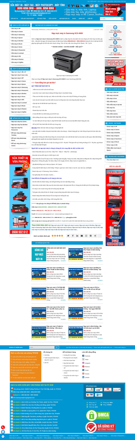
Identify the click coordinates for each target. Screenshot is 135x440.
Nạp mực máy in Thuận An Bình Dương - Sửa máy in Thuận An (55, 328)
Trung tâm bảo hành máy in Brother (71, 376)
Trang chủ (12, 1)
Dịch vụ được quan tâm (116, 89)
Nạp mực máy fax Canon (19, 121)
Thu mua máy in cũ (113, 160)
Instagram (86, 363)
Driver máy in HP (112, 126)
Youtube (85, 373)
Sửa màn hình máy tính (114, 117)
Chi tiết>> (63, 260)
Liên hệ (90, 18)
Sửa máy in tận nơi (112, 92)
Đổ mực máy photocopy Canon (18, 144)
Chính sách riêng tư (120, 347)
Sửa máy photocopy (27, 18)
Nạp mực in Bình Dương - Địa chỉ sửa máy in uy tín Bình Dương (92, 328)
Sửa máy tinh (92, 438)
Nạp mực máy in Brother (18, 93)
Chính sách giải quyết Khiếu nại (103, 347)
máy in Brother (86, 225)
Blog (74, 18)
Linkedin (85, 377)
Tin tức (24, 1)
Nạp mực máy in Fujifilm (18, 112)
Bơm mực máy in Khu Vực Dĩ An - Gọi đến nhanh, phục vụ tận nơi (56, 308)
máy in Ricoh (79, 227)
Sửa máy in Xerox (16, 47)
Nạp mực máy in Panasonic (19, 90)
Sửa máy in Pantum (17, 59)
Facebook (86, 356)
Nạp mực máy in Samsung (19, 87)
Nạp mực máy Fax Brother (19, 124)
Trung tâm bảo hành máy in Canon (71, 372)
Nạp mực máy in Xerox (18, 96)
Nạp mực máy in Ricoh (18, 106)
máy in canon (71, 225)
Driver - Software (115, 123)
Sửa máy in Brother (17, 41)
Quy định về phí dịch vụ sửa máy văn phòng (79, 347)
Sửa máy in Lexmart (17, 53)
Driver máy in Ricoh (113, 142)
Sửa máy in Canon (17, 31)
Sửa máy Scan (111, 111)
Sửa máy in (14, 18)
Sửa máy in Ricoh (16, 44)
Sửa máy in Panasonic (18, 50)
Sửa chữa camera (112, 114)
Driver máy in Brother (113, 132)
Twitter (85, 359)
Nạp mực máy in (64, 18)
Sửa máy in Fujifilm (17, 62)
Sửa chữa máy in (112, 101)
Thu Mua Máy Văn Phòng (117, 156)
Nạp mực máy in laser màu (19, 75)
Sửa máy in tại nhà (112, 95)
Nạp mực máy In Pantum (19, 109)
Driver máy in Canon (113, 129)
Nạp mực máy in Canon (18, 81)
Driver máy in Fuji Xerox (114, 139)
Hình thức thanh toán (69, 360)
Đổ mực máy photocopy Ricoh (18, 139)
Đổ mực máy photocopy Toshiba (18, 134)
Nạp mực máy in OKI (17, 99)
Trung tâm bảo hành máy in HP (71, 367)
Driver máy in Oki (112, 145)
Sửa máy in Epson (17, 37)
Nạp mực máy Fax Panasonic (16, 129)
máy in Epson (64, 227)
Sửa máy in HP (15, 28)
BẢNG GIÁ (82, 18)
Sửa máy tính (41, 18)
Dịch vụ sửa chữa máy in (21, 25)
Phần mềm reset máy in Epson (114, 149)
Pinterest (86, 366)
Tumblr (85, 370)
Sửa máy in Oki (16, 56)
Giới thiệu (18, 1)
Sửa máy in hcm (112, 98)
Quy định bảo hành (69, 363)
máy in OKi (93, 227)
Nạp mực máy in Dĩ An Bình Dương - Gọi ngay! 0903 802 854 (92, 308)
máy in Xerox (50, 227)
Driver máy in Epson (113, 135)
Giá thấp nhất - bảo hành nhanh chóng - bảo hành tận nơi (107, 1)
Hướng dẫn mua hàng (70, 355)
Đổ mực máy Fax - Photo (21, 118)
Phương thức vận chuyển (70, 358)
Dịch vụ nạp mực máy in (20, 68)
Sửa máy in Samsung (18, 34)
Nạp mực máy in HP (17, 78)
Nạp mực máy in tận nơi (18, 72)
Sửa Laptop (52, 18)
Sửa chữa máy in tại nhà (114, 104)
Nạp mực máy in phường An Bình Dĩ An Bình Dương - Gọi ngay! (92, 269)
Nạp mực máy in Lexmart (19, 102)
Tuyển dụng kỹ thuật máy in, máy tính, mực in (51, 359)
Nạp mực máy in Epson (18, 84)
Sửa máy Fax (111, 107)
